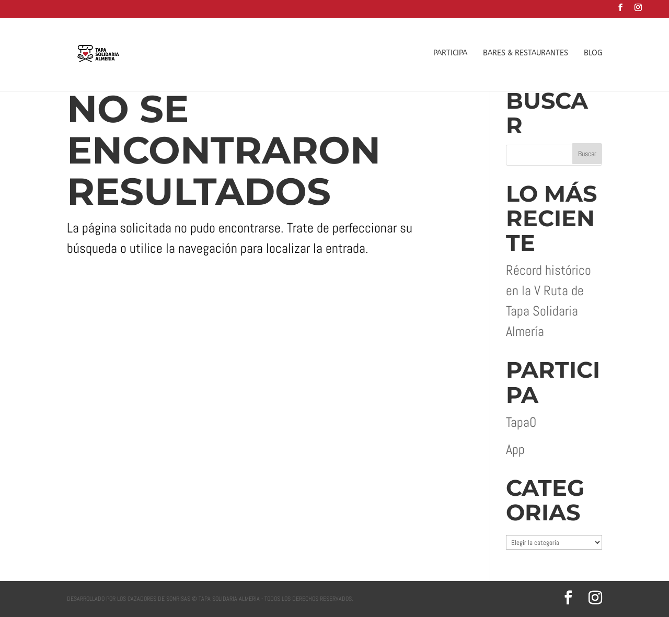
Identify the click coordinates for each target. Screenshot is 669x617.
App (515, 449)
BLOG (593, 53)
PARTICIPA (450, 53)
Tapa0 (521, 422)
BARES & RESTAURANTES (525, 53)
